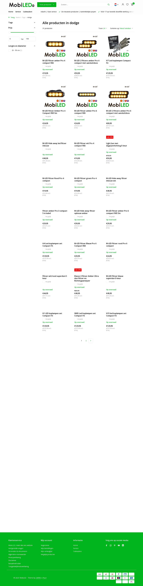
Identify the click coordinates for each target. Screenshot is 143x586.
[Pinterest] (115, 545)
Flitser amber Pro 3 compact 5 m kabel (55, 212)
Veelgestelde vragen (15, 548)
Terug (11, 17)
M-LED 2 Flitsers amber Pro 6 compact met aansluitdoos (118, 112)
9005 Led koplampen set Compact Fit (85, 314)
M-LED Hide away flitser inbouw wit (116, 179)
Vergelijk (47, 66)
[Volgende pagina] (90, 340)
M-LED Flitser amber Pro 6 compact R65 (85, 112)
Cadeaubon (27, 12)
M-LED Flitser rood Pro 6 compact (116, 244)
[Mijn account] (123, 4)
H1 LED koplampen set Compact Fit (52, 314)
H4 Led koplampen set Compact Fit (52, 244)
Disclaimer (12, 560)
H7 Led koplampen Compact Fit (118, 61)
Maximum (30, 38)
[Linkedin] (123, 545)
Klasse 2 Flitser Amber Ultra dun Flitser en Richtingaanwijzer (86, 278)
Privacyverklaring (14, 557)
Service (18, 12)
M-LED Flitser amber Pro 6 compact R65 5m (117, 212)
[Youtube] (119, 545)
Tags (24, 17)
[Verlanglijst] (127, 4)
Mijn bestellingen (47, 548)
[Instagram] (111, 545)
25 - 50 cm (15, 50)
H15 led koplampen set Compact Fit (116, 314)
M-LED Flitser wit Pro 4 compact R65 (84, 144)
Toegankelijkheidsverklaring (18, 566)
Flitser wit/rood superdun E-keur (55, 277)
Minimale (13, 38)
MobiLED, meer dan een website (20, 545)
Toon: (101, 28)
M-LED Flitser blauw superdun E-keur (114, 277)
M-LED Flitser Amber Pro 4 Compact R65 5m (54, 112)
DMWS (38, 578)
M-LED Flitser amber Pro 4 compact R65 (54, 61)
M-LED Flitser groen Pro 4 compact (85, 179)
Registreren (45, 545)
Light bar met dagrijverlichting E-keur (116, 144)
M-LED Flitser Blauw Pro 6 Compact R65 (85, 244)
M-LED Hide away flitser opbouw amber (84, 212)
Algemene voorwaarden (17, 554)
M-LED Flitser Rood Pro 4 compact (53, 179)
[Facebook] (106, 545)
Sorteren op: (114, 28)
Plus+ (45, 578)
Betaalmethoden (14, 563)
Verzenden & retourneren (17, 551)
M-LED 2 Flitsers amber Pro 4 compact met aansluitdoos (86, 61)
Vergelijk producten (48, 554)
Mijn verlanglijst (46, 551)
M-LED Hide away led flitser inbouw (54, 144)
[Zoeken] (85, 4)
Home (10, 12)
